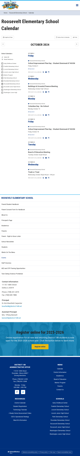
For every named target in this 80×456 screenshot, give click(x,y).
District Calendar (20, 403)
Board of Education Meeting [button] (39, 152)
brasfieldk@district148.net (12, 306)
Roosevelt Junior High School (12, 86)
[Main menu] (77, 5)
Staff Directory (6, 263)
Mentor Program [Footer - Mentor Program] (60, 383)
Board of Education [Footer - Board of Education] (60, 379)
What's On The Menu (8, 252)
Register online (40, 347)
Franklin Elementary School (11, 66)
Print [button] (75, 37)
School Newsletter (8, 242)
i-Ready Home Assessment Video (20, 413)
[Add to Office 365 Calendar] (46, 72)
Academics (5, 226)
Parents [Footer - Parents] (60, 386)
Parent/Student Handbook (10, 204)
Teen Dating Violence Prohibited (15, 274)
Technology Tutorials (20, 410)
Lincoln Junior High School (11, 72)
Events (4, 258)
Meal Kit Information (20, 420)
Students (4, 247)
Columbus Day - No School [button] (38, 106)
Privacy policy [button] (44, 452)
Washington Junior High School (60, 434)
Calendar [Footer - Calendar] (60, 369)
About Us (5, 215)
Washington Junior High (10, 92)
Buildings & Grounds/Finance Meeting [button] (43, 86)
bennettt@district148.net (11, 318)
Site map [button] (52, 452)
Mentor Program (8, 75)
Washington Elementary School (12, 89)
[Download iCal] (48, 72)
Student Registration (20, 406)
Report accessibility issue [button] (64, 452)
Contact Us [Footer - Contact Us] (60, 390)
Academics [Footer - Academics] (60, 376)
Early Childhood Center (10, 63)
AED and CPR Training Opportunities (13, 268)
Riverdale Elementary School (11, 81)
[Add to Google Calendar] (43, 72)
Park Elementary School (10, 78)
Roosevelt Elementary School (12, 84)
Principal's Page (7, 220)
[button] (3, 44)
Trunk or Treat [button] (33, 172)
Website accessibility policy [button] (30, 452)
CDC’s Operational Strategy (20, 417)
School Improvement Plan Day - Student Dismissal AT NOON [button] (51, 63)
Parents (4, 231)
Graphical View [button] (7, 37)
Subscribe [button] (63, 37)
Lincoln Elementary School (11, 69)
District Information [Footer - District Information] (60, 372)
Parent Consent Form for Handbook (13, 209)
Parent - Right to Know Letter (14, 237)
